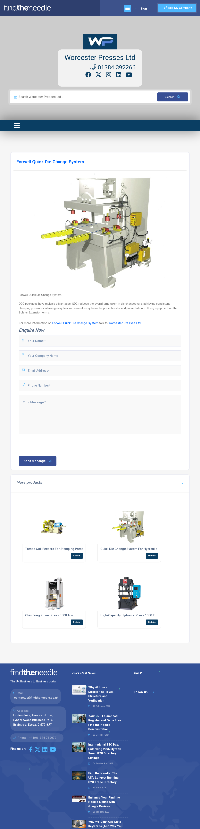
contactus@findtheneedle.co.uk (36, 697)
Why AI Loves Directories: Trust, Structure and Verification (100, 694)
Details (76, 555)
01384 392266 (113, 67)
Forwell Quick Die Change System (75, 323)
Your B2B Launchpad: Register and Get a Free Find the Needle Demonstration (104, 722)
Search (172, 97)
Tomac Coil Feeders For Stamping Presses (56, 549)
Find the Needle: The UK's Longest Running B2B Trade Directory (103, 778)
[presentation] (48, 444)
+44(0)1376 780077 (42, 737)
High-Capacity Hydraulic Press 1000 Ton (129, 615)
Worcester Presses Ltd (100, 58)
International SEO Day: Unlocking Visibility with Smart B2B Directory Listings (104, 751)
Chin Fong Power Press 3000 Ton (49, 615)
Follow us (144, 692)
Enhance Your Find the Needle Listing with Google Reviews (104, 802)
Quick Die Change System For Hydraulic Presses (135, 549)
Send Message (38, 461)
